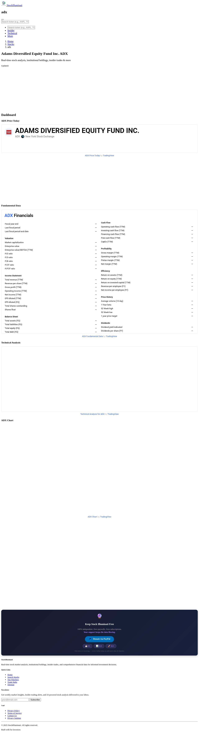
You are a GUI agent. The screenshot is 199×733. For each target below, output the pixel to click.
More (10, 36)
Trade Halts (12, 682)
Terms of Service (14, 713)
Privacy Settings (14, 718)
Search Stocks (13, 677)
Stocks (10, 44)
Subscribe (35, 700)
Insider (10, 30)
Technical (12, 33)
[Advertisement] (94, 89)
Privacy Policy (13, 710)
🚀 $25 (111, 646)
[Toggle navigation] (2, 19)
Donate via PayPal (99, 639)
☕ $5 (87, 646)
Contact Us (12, 715)
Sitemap (10, 684)
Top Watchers (13, 679)
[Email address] (15, 699)
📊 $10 (99, 646)
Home (10, 41)
